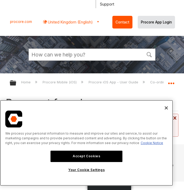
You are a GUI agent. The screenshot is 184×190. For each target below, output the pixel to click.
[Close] (166, 108)
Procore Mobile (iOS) (60, 82)
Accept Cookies (86, 156)
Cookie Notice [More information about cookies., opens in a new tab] (152, 143)
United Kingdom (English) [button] (70, 22)
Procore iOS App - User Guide (114, 82)
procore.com (21, 22)
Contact (122, 22)
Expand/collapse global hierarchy (16, 83)
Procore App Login (156, 22)
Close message (174, 118)
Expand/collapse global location (171, 81)
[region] (86, 143)
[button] (149, 54)
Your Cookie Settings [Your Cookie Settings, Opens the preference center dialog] (86, 170)
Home (26, 82)
